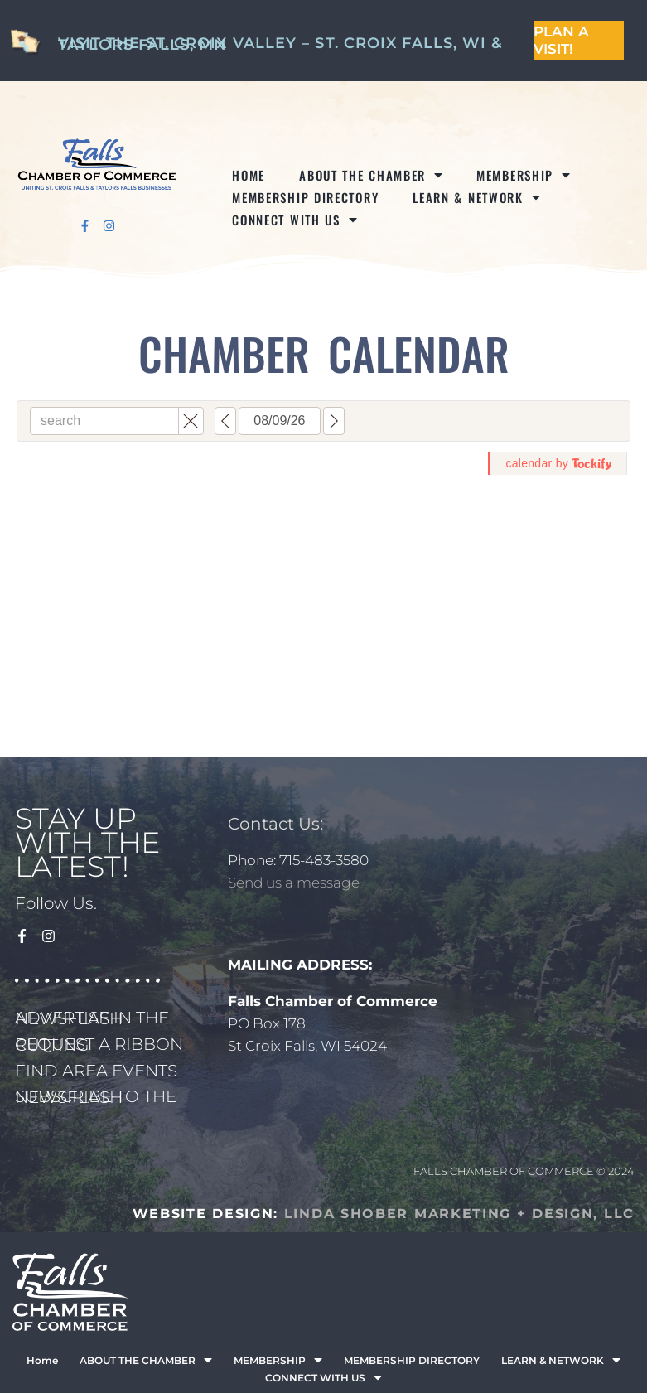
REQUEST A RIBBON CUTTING (99, 1044)
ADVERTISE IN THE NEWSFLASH (92, 1018)
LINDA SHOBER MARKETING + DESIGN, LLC (459, 1213)
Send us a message (294, 882)
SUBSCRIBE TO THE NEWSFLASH (95, 1096)
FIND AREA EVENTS (96, 1071)
